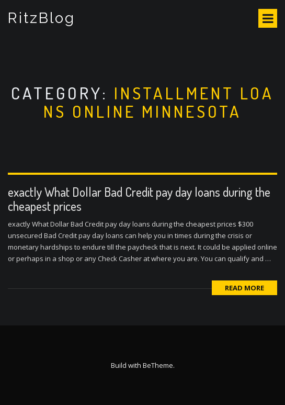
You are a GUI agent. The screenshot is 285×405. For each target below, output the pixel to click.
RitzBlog (41, 18)
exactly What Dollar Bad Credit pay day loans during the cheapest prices (139, 198)
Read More (244, 287)
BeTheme (158, 365)
